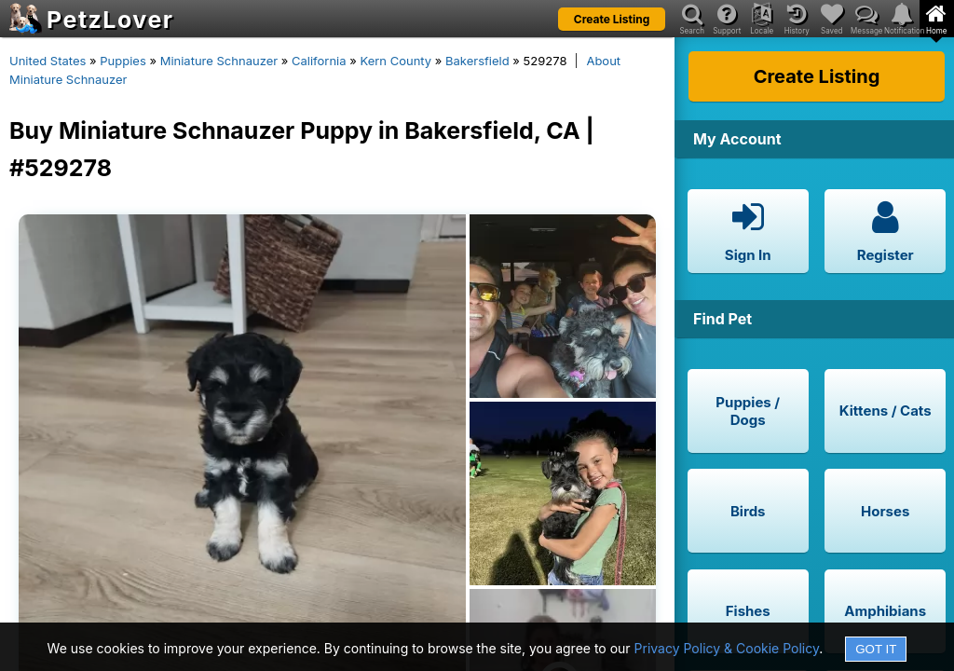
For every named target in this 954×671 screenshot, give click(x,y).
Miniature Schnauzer (219, 60)
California (319, 60)
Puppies (123, 60)
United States (47, 60)
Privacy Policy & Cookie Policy (727, 648)
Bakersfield (477, 60)
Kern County (395, 60)
